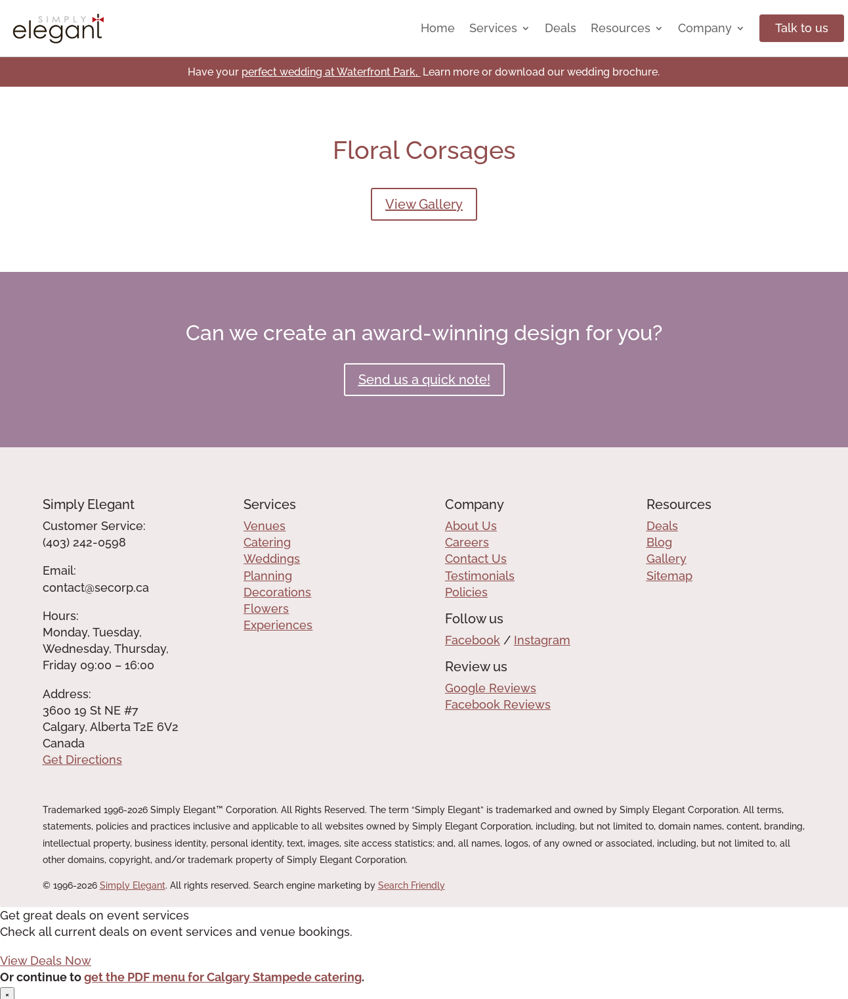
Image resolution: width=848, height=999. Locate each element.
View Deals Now (45, 960)
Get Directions (82, 759)
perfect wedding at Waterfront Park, (331, 72)
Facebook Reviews (498, 704)
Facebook (472, 640)
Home (438, 28)
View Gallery (424, 204)
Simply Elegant (132, 885)
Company (705, 28)
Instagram (542, 640)
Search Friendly (411, 885)
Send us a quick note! (424, 380)
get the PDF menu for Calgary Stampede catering (223, 977)
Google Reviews (490, 688)
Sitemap (669, 576)
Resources (620, 28)
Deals (560, 28)
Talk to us (801, 28)
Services (493, 28)
